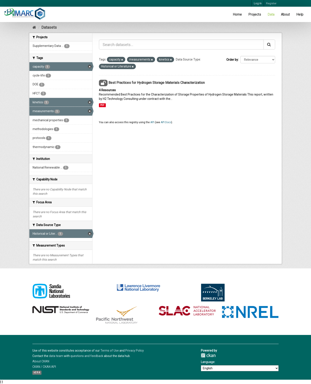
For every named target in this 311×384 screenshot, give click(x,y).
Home (237, 14)
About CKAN (40, 361)
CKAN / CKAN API (44, 366)
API (152, 122)
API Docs (166, 122)
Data (271, 14)
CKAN (208, 355)
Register (271, 3)
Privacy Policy (134, 350)
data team (56, 356)
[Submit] (269, 44)
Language (207, 362)
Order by (232, 59)
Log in (258, 3)
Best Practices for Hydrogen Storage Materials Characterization (156, 83)
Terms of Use (109, 350)
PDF (102, 105)
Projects (254, 14)
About (285, 14)
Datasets (49, 27)
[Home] (34, 27)
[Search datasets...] (181, 44)
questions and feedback (86, 356)
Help (299, 14)
